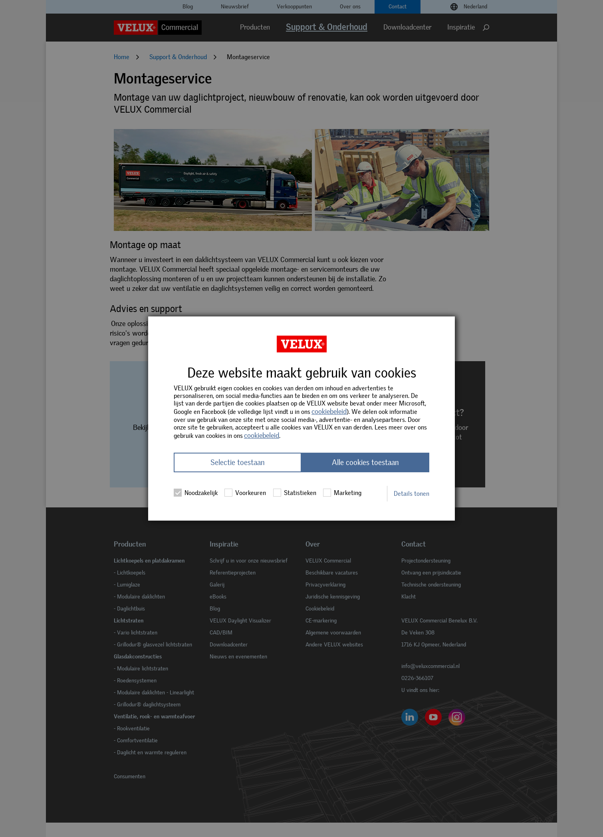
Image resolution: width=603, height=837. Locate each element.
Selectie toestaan (237, 462)
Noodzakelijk (196, 493)
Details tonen (411, 493)
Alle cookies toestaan (365, 462)
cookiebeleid (329, 411)
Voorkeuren (245, 493)
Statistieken (294, 493)
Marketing (342, 493)
